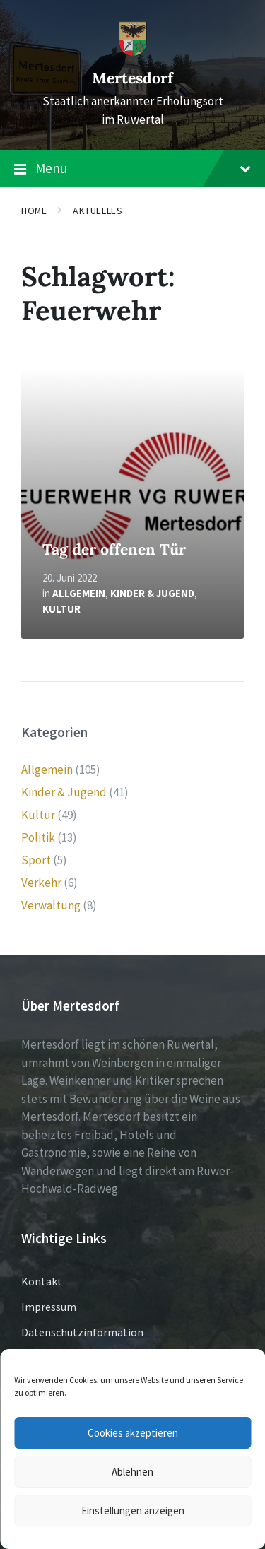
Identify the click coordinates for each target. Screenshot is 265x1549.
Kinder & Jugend (152, 593)
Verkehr (41, 882)
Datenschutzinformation (82, 1332)
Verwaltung (51, 905)
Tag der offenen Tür (114, 549)
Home (34, 210)
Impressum (48, 1307)
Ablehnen (132, 1471)
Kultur (61, 609)
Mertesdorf (132, 78)
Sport (36, 860)
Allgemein (78, 593)
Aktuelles (97, 210)
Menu (132, 169)
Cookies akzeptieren (133, 1432)
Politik (38, 837)
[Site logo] (133, 52)
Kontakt (41, 1281)
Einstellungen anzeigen (132, 1510)
